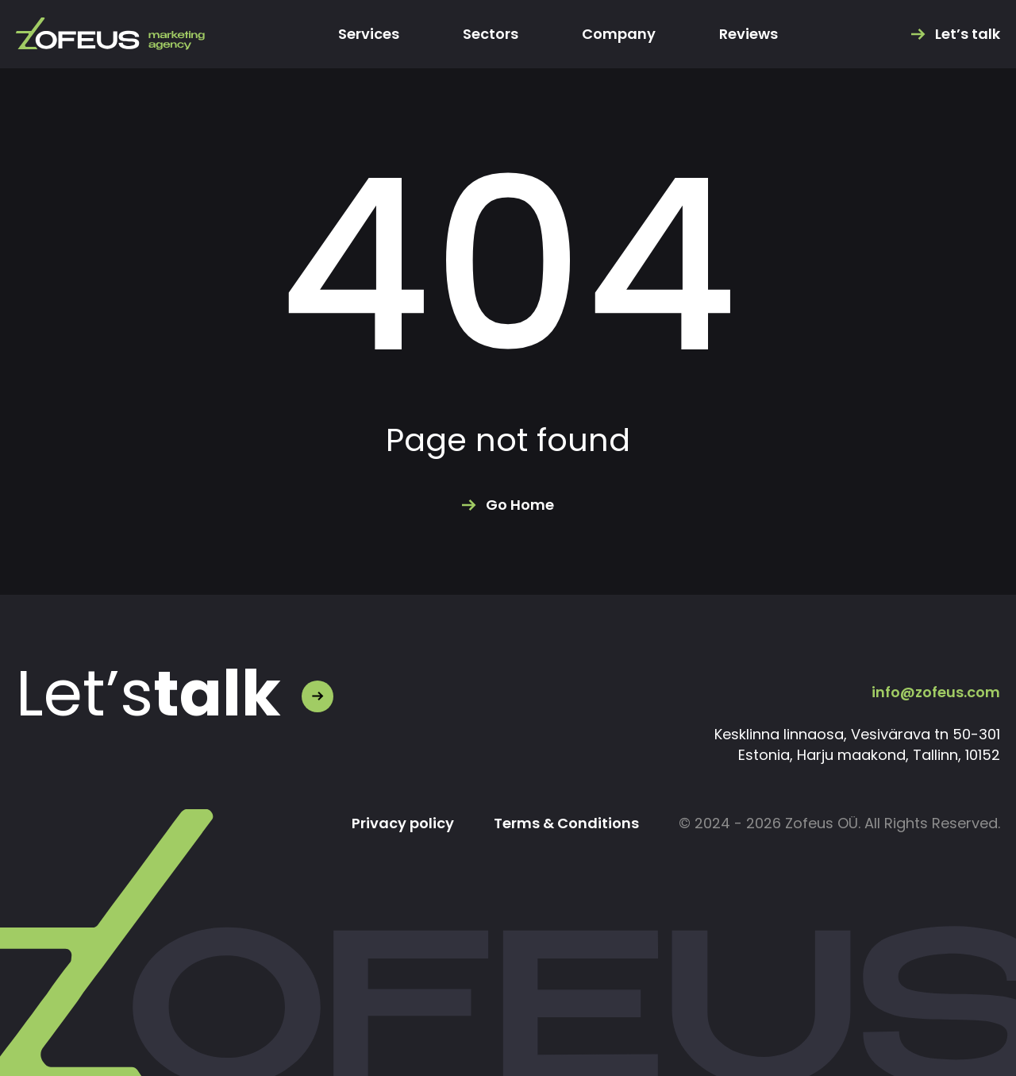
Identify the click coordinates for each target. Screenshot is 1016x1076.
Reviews (748, 34)
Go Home (520, 505)
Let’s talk (967, 34)
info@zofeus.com (936, 692)
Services (368, 34)
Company (619, 34)
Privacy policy (403, 823)
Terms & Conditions (566, 823)
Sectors (490, 34)
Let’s (148, 694)
